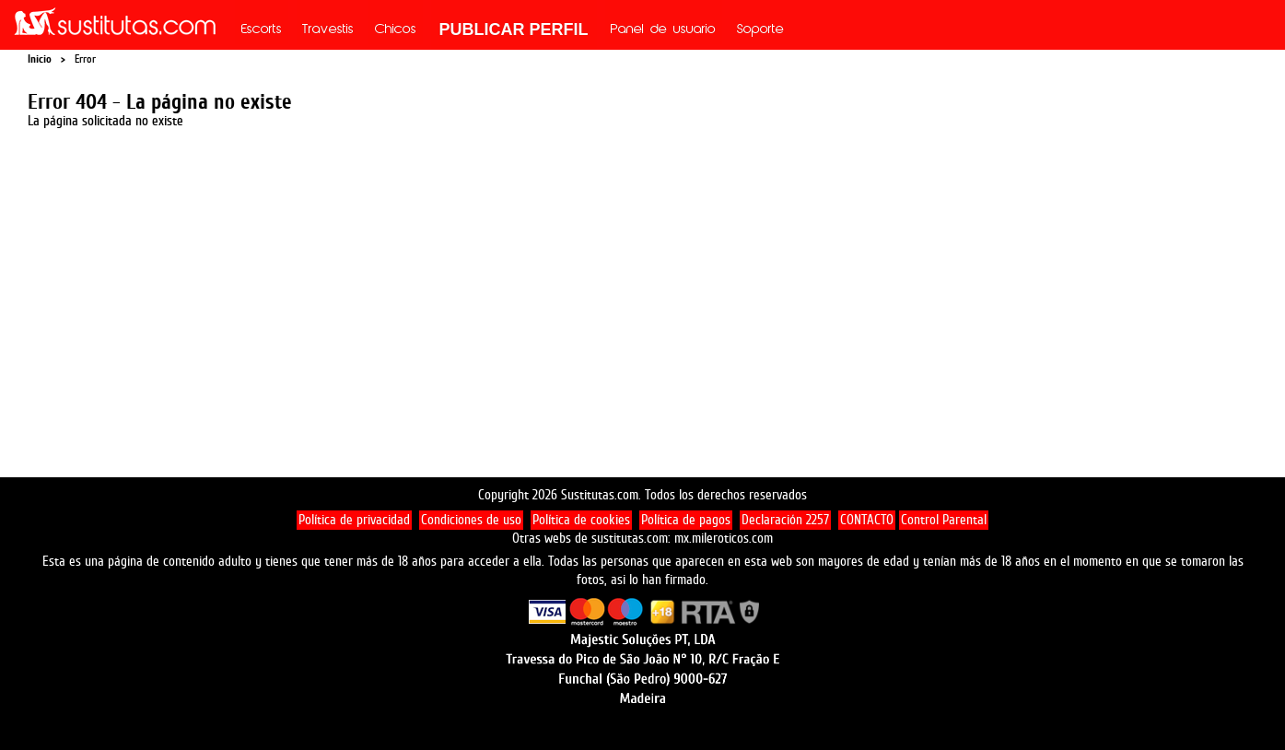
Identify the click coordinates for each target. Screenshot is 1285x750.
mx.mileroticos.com (723, 538)
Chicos (395, 30)
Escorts (261, 30)
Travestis (328, 30)
